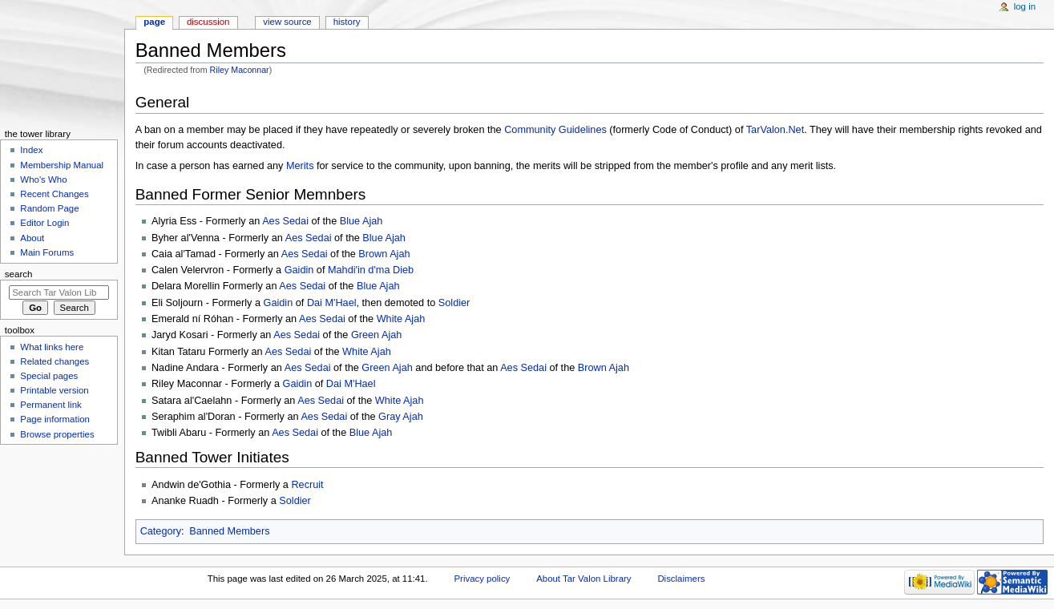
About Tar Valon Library (583, 578)
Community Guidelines (555, 129)
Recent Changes (54, 194)
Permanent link (50, 404)
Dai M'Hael (332, 303)
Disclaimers (681, 578)
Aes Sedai (285, 221)
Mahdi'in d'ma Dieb (371, 270)
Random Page (49, 208)
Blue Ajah (361, 221)
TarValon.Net (775, 129)
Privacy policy (482, 578)
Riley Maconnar (239, 70)
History (347, 21)
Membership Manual (61, 165)
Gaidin (299, 270)
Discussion (208, 21)
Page (154, 21)
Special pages (49, 376)
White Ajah (401, 319)
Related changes (54, 361)
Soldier (454, 303)
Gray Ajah (400, 416)
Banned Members (229, 531)
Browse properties (57, 434)
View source (287, 21)
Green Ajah (376, 335)
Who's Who (43, 179)
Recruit (307, 484)
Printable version (54, 390)
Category (160, 531)
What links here (51, 347)
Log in (1025, 6)
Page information (55, 419)
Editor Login (44, 223)
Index (31, 150)
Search (19, 274)
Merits (300, 165)
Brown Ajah (384, 254)
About (32, 238)
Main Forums (47, 252)
